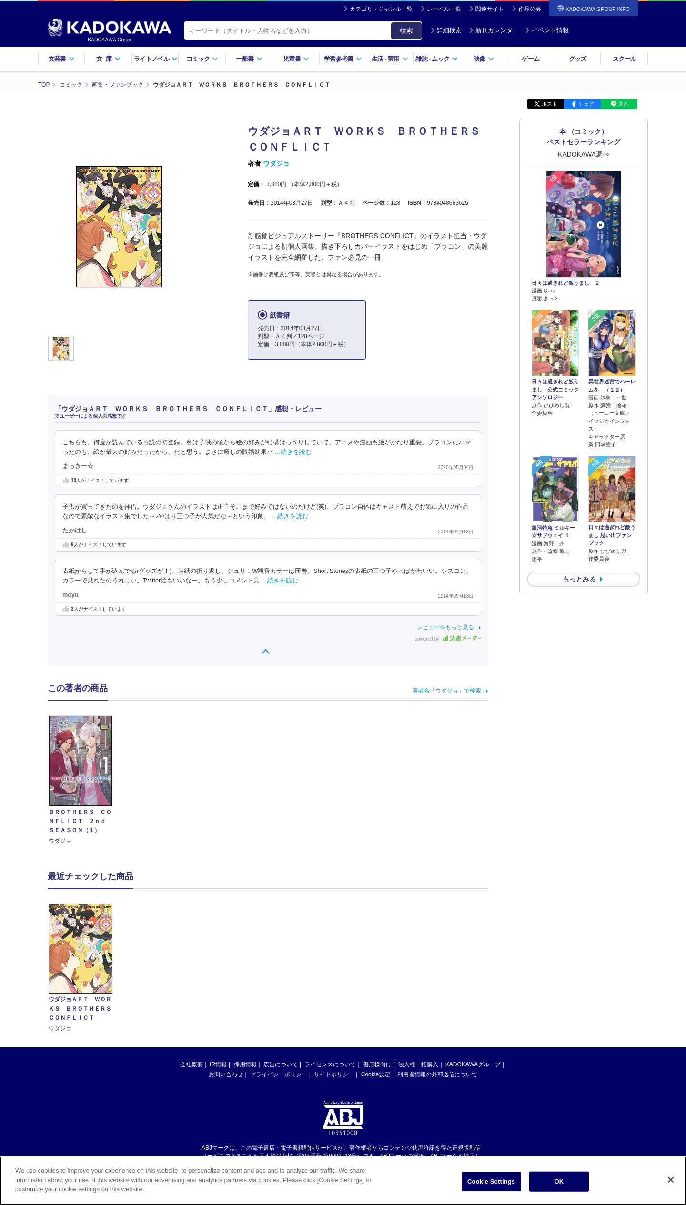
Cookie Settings (491, 1186)
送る (623, 104)
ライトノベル (156, 58)
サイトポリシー (334, 1074)
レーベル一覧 (444, 9)
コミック (202, 58)
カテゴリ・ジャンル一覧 (381, 9)
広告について (280, 1064)
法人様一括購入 (418, 1064)
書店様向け (377, 1064)
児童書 (296, 58)
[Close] (670, 1185)
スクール (624, 58)
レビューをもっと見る (445, 627)
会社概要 (191, 1064)
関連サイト (489, 9)
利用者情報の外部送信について (437, 1074)
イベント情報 (547, 30)
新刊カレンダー (494, 30)
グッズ (577, 58)
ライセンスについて (330, 1064)
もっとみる (579, 579)
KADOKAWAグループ (473, 1064)
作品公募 (529, 9)
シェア (586, 104)
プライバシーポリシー (278, 1074)
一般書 (249, 58)
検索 (406, 30)
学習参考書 (343, 58)
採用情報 (245, 1064)
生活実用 (390, 58)
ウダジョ (276, 163)
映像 (484, 58)
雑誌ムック (436, 58)
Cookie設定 (375, 1074)
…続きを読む (293, 452)
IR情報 (218, 1064)
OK (559, 1186)
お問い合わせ (226, 1074)
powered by (448, 639)
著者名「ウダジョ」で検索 (447, 690)
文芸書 (62, 58)
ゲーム (530, 58)
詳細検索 (446, 30)
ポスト (549, 104)
